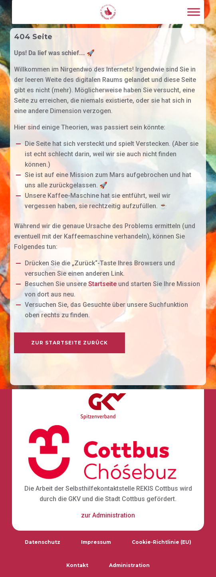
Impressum (96, 542)
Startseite (102, 284)
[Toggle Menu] (193, 12)
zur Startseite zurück (69, 343)
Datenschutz (42, 542)
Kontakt (77, 565)
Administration (129, 565)
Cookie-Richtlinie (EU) (161, 542)
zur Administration (108, 515)
